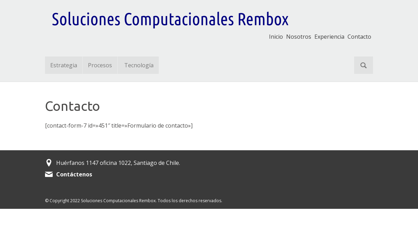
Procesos (100, 65)
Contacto (359, 36)
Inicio (276, 36)
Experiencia (329, 36)
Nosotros (298, 36)
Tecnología (139, 65)
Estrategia (63, 65)
